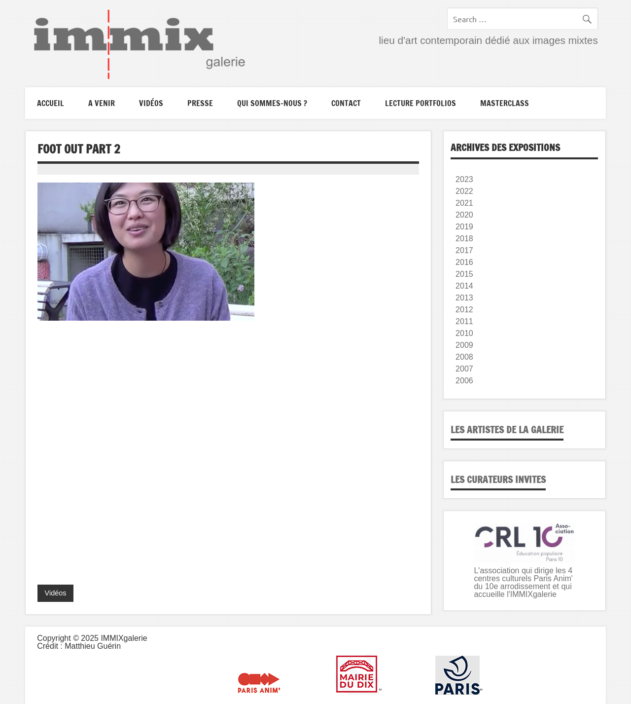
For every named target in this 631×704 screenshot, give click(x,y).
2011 (464, 321)
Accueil (50, 103)
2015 (464, 274)
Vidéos (151, 103)
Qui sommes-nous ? (272, 103)
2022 (464, 191)
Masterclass (504, 103)
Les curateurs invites (498, 479)
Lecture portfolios (420, 103)
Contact (346, 103)
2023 (464, 179)
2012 (464, 309)
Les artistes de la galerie (507, 429)
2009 (464, 345)
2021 (464, 203)
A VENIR (101, 103)
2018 (464, 238)
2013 (464, 298)
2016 (464, 262)
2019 (464, 226)
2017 (464, 250)
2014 (464, 286)
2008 (464, 357)
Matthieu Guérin (93, 646)
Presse (200, 103)
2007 (464, 369)
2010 (464, 333)
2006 (464, 380)
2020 (464, 215)
